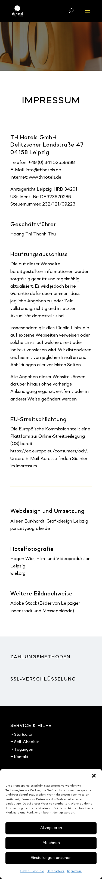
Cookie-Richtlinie (32, 871)
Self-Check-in (26, 742)
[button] (94, 775)
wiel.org (18, 573)
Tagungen (23, 749)
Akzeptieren (51, 828)
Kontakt (21, 757)
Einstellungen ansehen (51, 858)
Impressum (74, 871)
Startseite (23, 734)
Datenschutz (55, 871)
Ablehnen (51, 843)
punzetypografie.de (30, 528)
